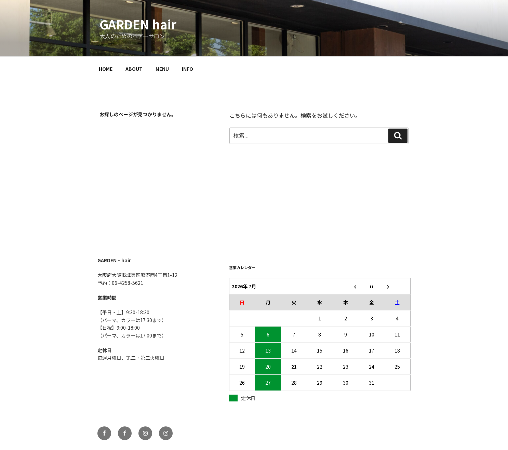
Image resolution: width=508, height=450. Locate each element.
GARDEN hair (137, 24)
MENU (162, 68)
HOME (105, 68)
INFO (187, 68)
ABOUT (134, 68)
